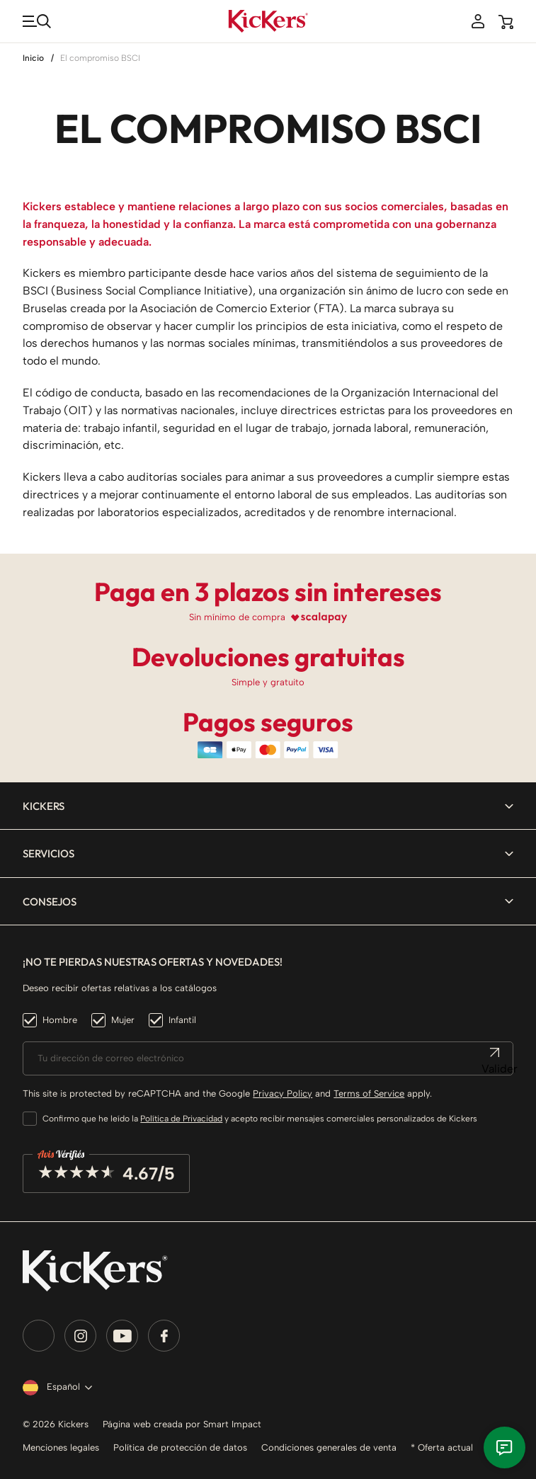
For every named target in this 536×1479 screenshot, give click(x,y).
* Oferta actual (442, 1447)
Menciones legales (61, 1447)
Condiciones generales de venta (329, 1447)
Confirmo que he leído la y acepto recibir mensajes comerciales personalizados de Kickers (259, 1119)
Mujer (123, 1020)
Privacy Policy (282, 1093)
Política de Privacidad (181, 1119)
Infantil (182, 1020)
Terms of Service (368, 1093)
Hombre (59, 1020)
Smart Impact (232, 1424)
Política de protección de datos (180, 1447)
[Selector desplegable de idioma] (54, 1388)
